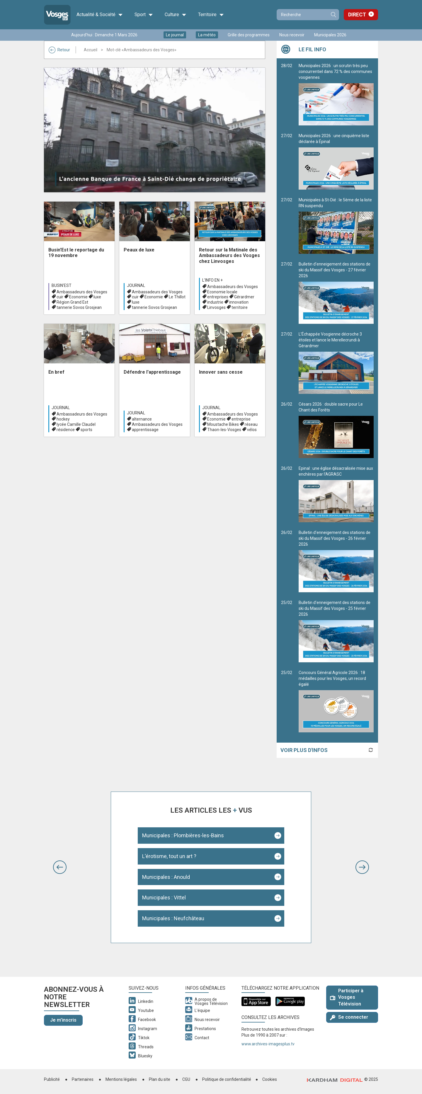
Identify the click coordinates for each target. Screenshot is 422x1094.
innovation (239, 302)
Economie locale (222, 292)
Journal (136, 285)
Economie (78, 297)
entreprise (241, 419)
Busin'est (62, 285)
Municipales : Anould (166, 877)
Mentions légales (121, 1079)
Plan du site (159, 1079)
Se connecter (349, 1017)
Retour (59, 49)
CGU (186, 1079)
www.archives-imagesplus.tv (268, 1044)
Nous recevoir (291, 35)
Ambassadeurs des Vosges (82, 292)
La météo (207, 35)
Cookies (269, 1079)
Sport (144, 14)
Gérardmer (244, 297)
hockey (63, 419)
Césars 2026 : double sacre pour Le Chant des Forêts (336, 430)
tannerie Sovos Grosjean (79, 307)
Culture (175, 14)
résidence (66, 429)
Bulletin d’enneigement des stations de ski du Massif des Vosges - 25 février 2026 (336, 631)
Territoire (211, 14)
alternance (142, 419)
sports (86, 429)
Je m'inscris (63, 1020)
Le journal (175, 35)
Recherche (333, 14)
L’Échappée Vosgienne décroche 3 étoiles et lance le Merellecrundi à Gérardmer (336, 363)
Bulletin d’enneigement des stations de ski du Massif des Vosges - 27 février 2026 (336, 293)
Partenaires (82, 1079)
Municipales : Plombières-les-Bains (183, 835)
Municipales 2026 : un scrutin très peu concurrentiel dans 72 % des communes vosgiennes (336, 94)
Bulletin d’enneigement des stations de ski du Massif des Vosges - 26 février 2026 (336, 561)
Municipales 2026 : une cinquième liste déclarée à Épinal (336, 161)
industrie (215, 302)
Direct (357, 14)
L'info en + (212, 280)
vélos (252, 429)
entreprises (217, 297)
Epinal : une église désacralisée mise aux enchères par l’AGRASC (336, 494)
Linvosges (216, 307)
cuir (60, 297)
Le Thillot (177, 297)
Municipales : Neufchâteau (173, 918)
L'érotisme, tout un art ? (169, 856)
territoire (240, 307)
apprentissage (145, 429)
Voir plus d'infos (304, 750)
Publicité (52, 1079)
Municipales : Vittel (164, 897)
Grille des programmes (249, 35)
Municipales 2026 (330, 35)
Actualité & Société (99, 14)
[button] (60, 867)
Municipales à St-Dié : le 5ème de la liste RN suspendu (336, 226)
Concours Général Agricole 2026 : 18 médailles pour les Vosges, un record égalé (336, 701)
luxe (97, 297)
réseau (251, 424)
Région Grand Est (72, 302)
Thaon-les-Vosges (224, 429)
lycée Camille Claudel (76, 424)
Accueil (90, 49)
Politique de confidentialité (226, 1079)
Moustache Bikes (223, 424)
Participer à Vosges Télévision (346, 997)
